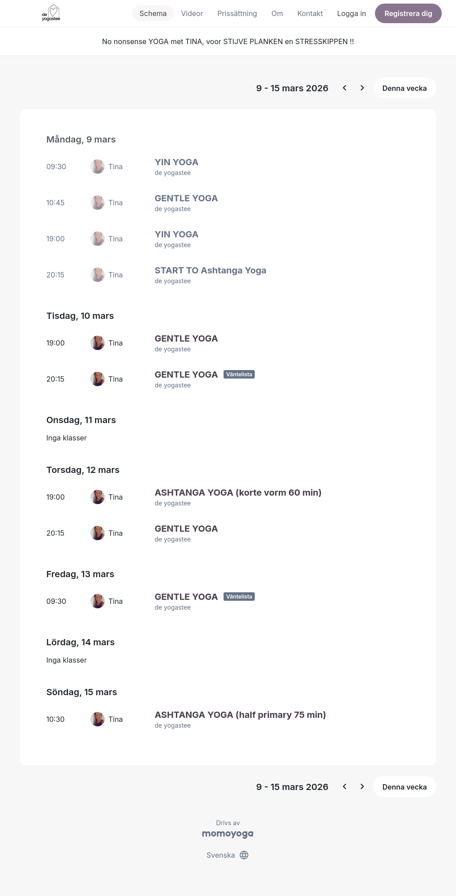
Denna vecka (405, 88)
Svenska (228, 855)
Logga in (351, 13)
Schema (153, 13)
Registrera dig (408, 13)
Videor (192, 13)
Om (277, 13)
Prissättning (237, 13)
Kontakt (310, 13)
